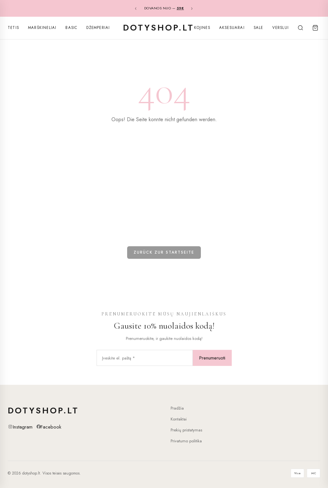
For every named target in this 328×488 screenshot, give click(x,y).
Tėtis (13, 27)
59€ (180, 8)
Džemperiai (98, 27)
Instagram (22, 426)
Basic (71, 27)
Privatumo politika (186, 441)
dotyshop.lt (158, 28)
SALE (258, 27)
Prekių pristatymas (186, 430)
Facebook (51, 426)
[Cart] (315, 28)
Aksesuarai (232, 27)
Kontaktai (179, 419)
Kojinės (202, 27)
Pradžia (177, 408)
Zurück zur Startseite (164, 252)
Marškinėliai (42, 27)
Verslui (280, 27)
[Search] (300, 28)
